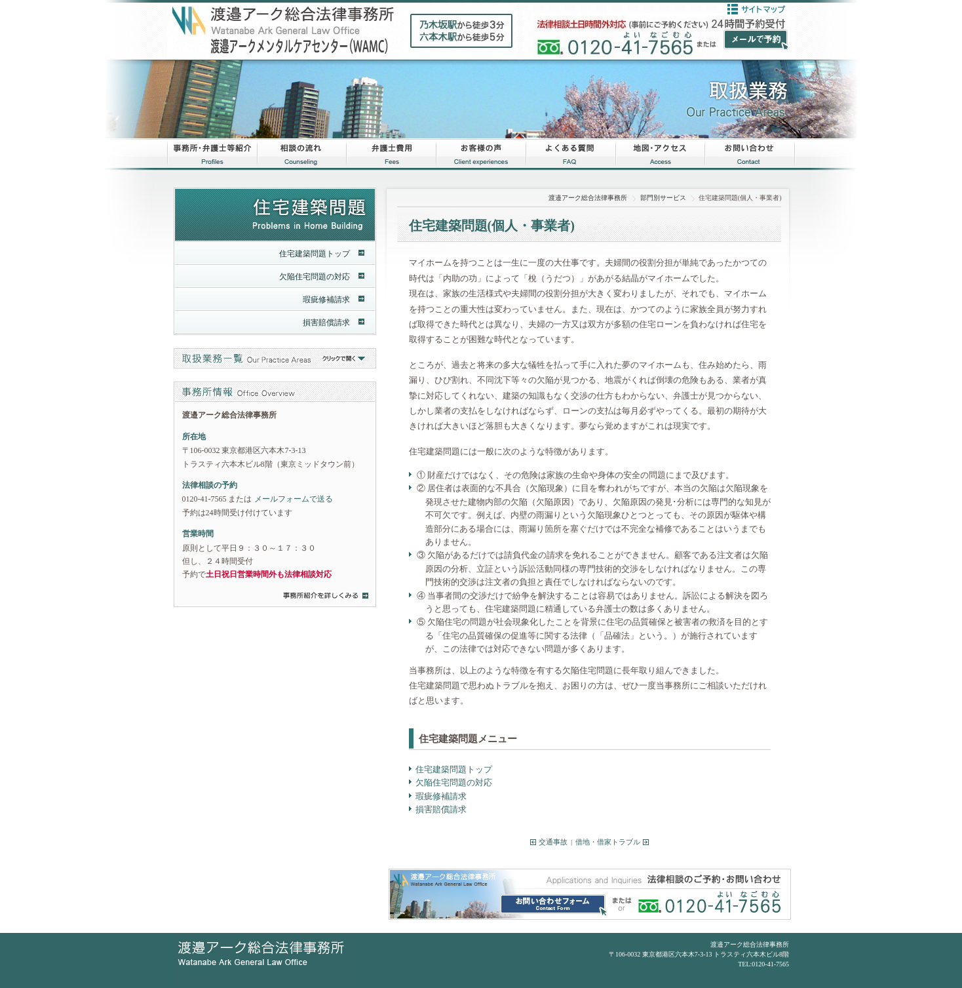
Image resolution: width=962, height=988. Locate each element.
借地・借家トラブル (607, 842)
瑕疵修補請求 (441, 796)
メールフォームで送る (293, 499)
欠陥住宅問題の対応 (453, 782)
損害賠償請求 (441, 809)
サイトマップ (756, 9)
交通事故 (553, 842)
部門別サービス (663, 197)
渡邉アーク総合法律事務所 (587, 197)
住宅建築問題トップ (453, 769)
